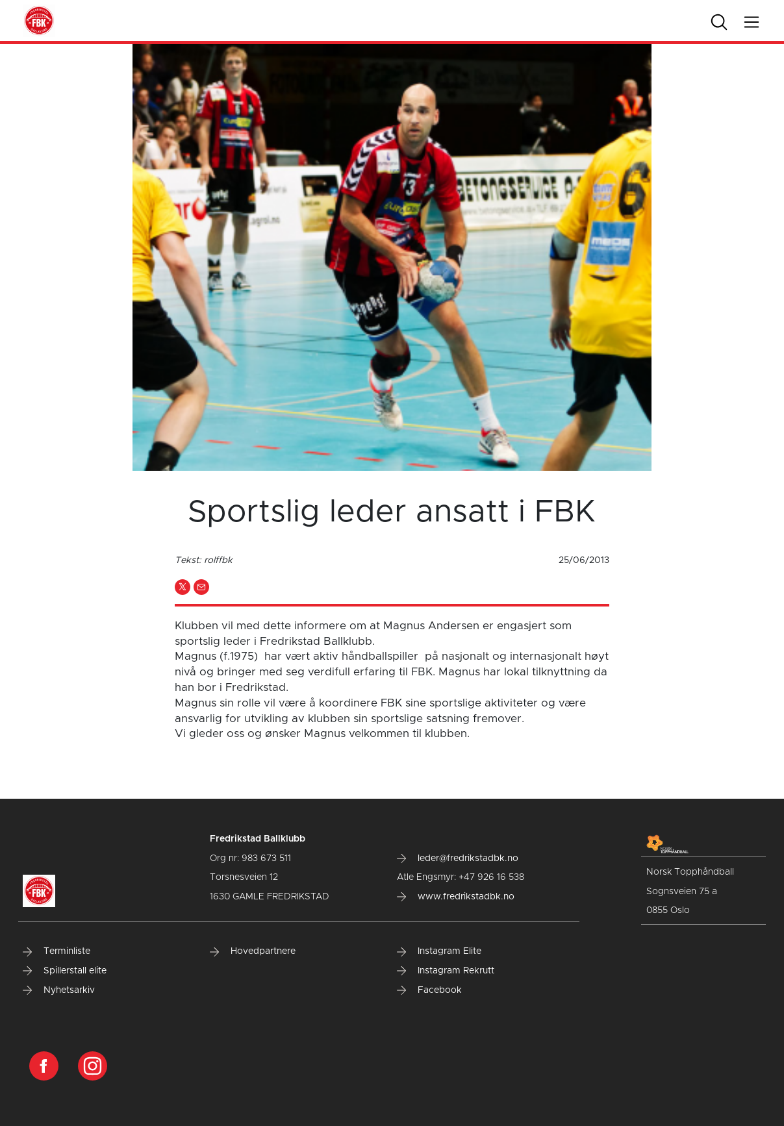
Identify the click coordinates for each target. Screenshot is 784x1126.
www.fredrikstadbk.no (455, 896)
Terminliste (56, 951)
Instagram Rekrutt (445, 970)
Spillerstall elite (65, 970)
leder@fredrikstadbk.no (457, 858)
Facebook (429, 990)
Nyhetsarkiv (59, 990)
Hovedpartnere (253, 951)
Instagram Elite (439, 951)
